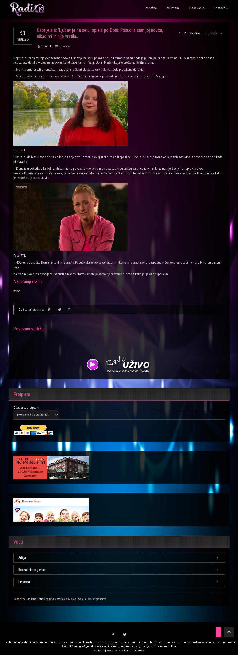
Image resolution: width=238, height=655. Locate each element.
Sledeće (215, 33)
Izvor (16, 291)
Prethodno (188, 33)
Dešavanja (196, 8)
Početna (150, 8)
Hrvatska (65, 46)
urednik (46, 46)
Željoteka (173, 8)
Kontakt (219, 8)
